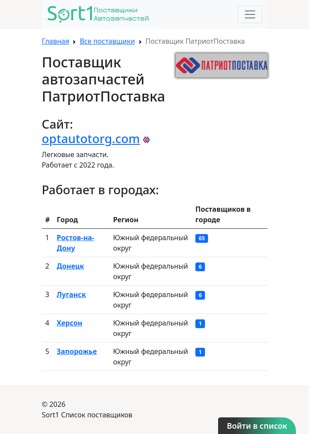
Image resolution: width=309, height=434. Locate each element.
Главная (55, 41)
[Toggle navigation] (250, 14)
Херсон (70, 323)
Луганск (71, 294)
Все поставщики (107, 41)
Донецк (70, 266)
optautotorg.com (91, 138)
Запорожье (77, 351)
